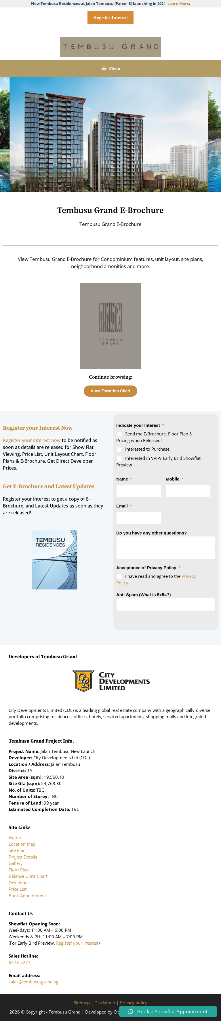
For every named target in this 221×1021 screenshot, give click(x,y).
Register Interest (110, 17)
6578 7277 (20, 962)
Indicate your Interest (140, 425)
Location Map (22, 844)
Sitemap (82, 1002)
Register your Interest (77, 943)
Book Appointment (27, 895)
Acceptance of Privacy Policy (148, 567)
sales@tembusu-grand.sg (33, 982)
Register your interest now (32, 440)
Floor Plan (19, 870)
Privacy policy (133, 1002)
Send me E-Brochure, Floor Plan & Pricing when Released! (154, 437)
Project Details (23, 857)
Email (124, 505)
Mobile (174, 478)
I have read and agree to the (156, 579)
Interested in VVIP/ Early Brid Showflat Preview (158, 461)
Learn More (178, 3)
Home (15, 837)
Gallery (16, 863)
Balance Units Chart (28, 876)
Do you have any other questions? (151, 532)
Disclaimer (104, 1002)
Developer (19, 883)
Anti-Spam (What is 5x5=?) (143, 594)
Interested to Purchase (147, 449)
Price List (17, 889)
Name (124, 478)
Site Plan (17, 850)
